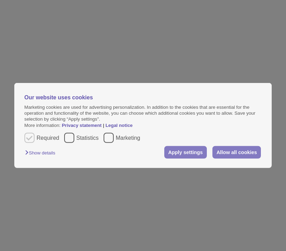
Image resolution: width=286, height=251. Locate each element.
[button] (41, 152)
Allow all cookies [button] (237, 152)
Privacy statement (81, 125)
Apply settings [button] (185, 152)
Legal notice (119, 125)
